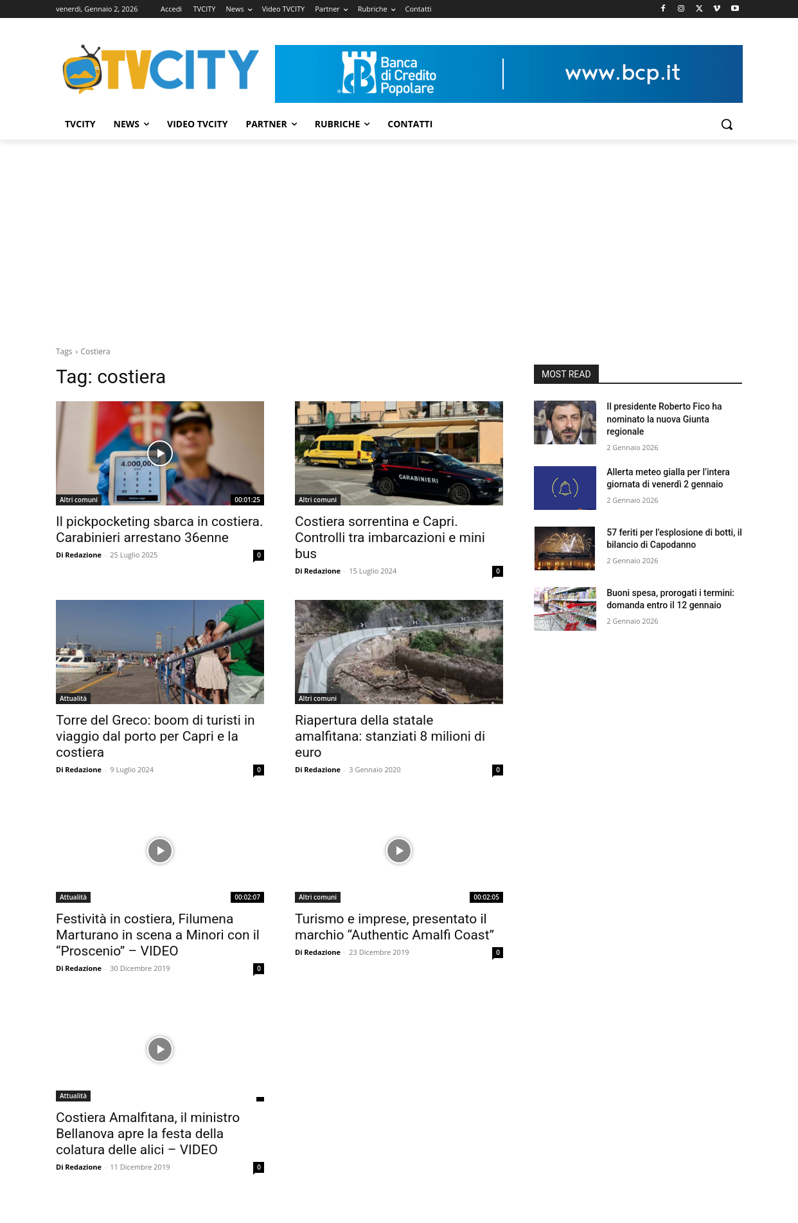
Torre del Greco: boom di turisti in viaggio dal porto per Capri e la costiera (155, 736)
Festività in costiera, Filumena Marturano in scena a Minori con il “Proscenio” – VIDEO (158, 935)
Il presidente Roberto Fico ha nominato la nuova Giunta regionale (664, 419)
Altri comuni (79, 499)
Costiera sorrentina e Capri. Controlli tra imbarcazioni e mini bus (390, 537)
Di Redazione (79, 554)
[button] (726, 124)
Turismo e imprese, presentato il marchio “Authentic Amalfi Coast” (394, 927)
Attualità (73, 698)
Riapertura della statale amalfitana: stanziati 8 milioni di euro (390, 736)
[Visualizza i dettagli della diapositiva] (509, 74)
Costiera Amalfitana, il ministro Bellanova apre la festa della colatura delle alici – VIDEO (148, 1133)
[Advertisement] (399, 236)
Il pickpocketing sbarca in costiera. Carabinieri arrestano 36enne (159, 529)
